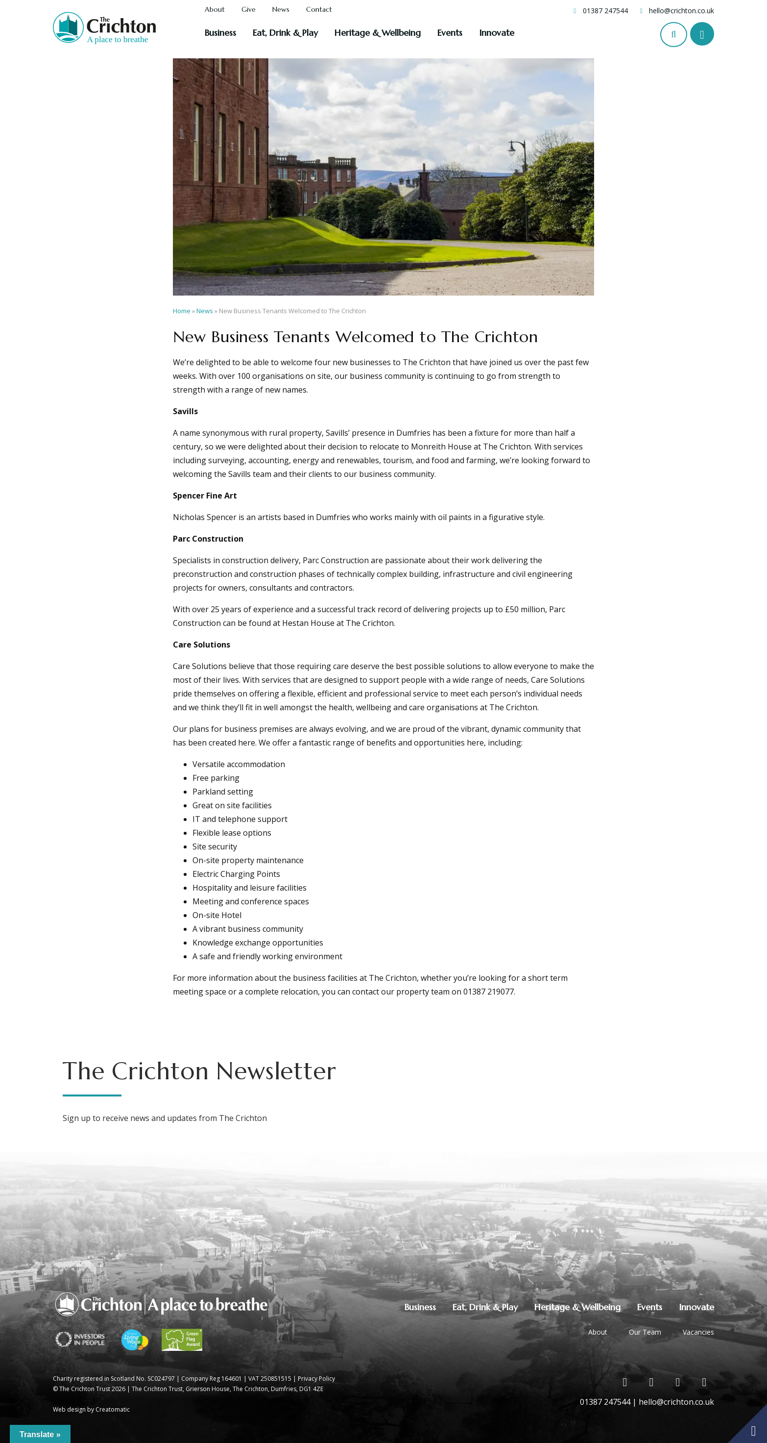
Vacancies (698, 1332)
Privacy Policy (316, 1378)
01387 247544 (605, 10)
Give (248, 10)
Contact (319, 10)
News (280, 10)
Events (449, 32)
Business (220, 32)
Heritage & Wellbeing (378, 32)
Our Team (645, 1332)
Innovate (496, 32)
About (215, 10)
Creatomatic (113, 1409)
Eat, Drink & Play (285, 32)
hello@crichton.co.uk (681, 10)
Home (182, 310)
